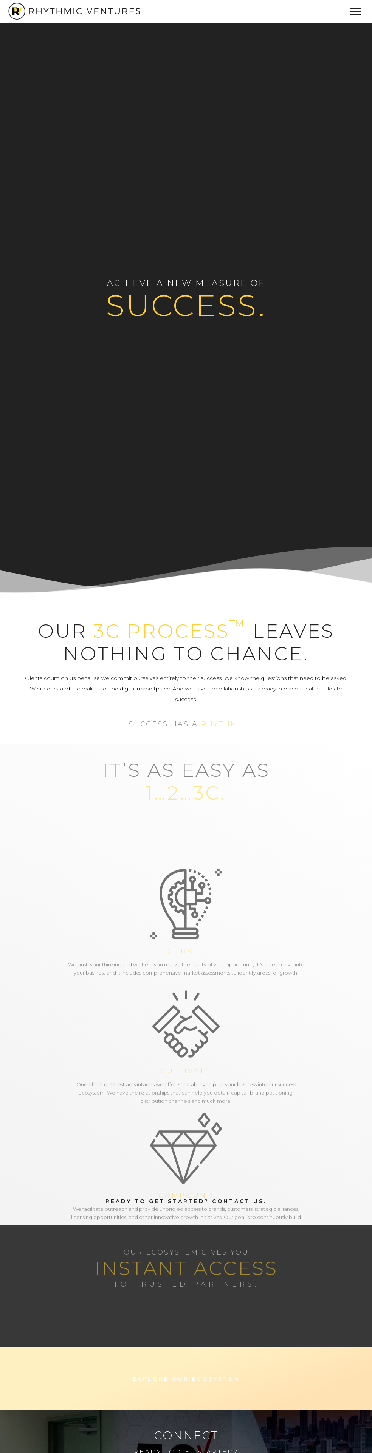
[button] (356, 11)
